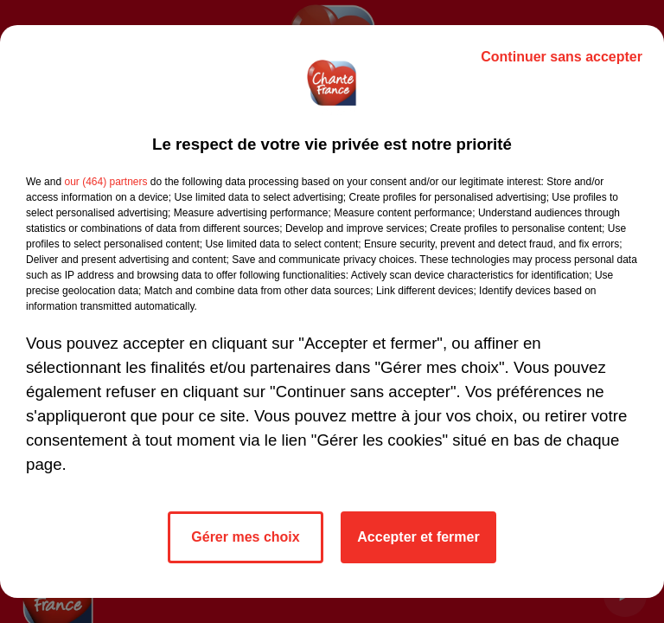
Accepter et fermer (418, 537)
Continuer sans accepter (561, 56)
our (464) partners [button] (105, 182)
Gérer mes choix (245, 537)
